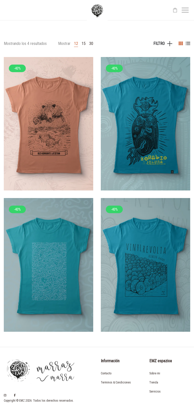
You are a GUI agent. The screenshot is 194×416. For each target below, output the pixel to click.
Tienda (153, 382)
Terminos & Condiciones (116, 382)
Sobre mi (154, 373)
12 (76, 43)
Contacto (106, 373)
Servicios (155, 391)
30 (91, 43)
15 (84, 43)
